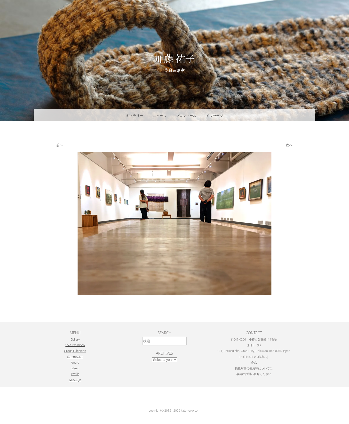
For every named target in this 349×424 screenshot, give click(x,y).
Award (75, 362)
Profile (75, 374)
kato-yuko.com (190, 410)
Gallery (75, 339)
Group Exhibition (75, 351)
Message (75, 380)
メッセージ (214, 115)
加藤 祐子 (174, 58)
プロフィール (186, 115)
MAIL (253, 362)
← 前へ (57, 145)
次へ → (291, 145)
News (75, 368)
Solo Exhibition (75, 345)
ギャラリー (134, 115)
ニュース (159, 115)
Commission (75, 357)
